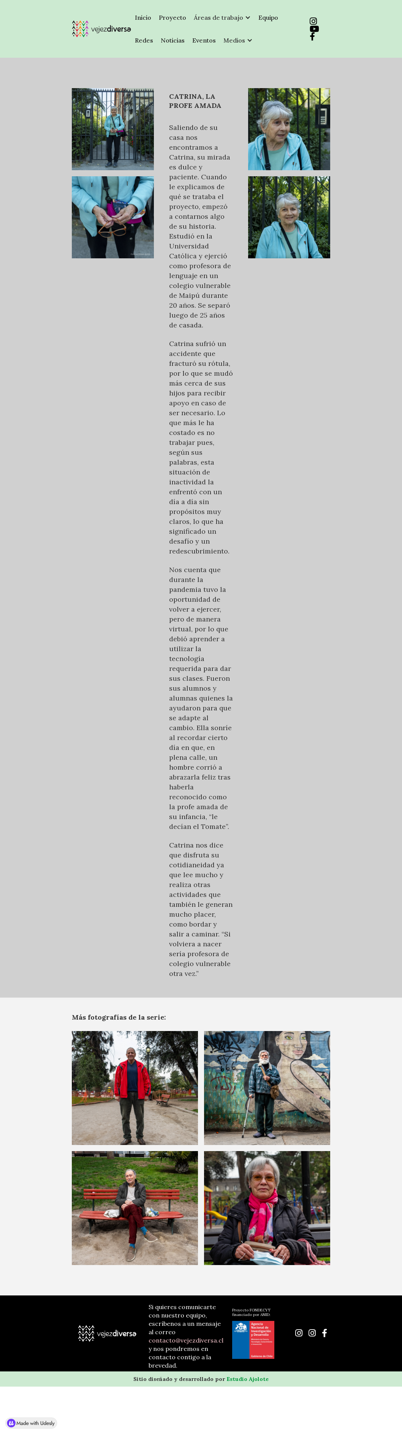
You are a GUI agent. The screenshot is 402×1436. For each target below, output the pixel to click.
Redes (144, 40)
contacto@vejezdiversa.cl (186, 1340)
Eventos (204, 40)
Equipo (268, 17)
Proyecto (172, 17)
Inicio (143, 17)
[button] (222, 17)
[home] (101, 29)
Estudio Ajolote (247, 1379)
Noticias (173, 40)
